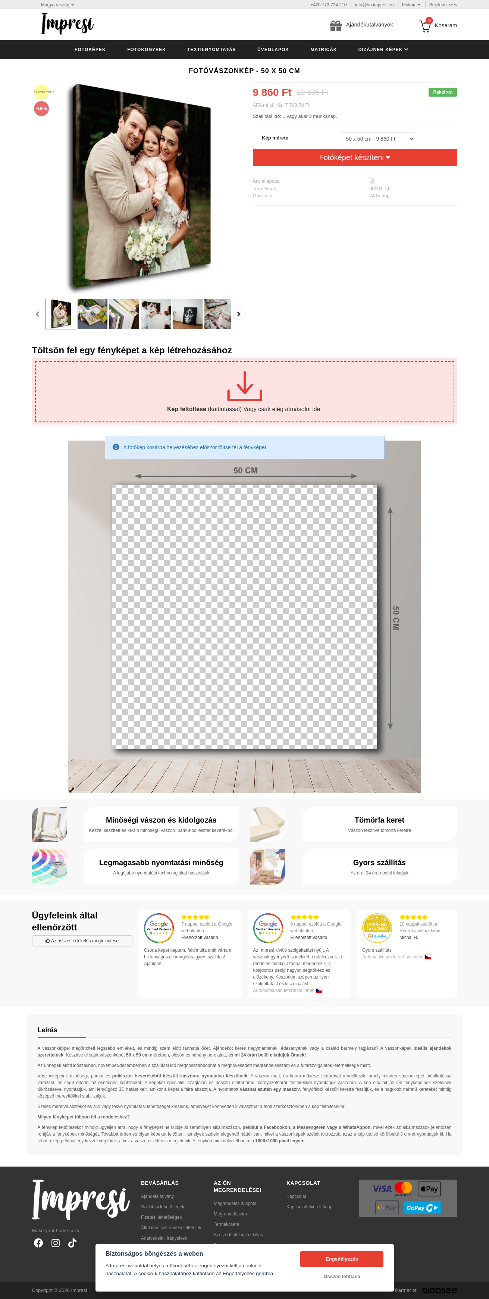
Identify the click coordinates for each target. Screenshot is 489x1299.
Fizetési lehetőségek (161, 1217)
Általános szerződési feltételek (171, 1227)
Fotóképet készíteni (355, 157)
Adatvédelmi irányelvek (164, 1238)
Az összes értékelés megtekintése (82, 940)
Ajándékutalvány (157, 1196)
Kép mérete (275, 138)
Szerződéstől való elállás (238, 1234)
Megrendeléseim (230, 1214)
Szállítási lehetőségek (162, 1206)
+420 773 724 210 (328, 4)
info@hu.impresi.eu (374, 4)
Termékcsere (226, 1224)
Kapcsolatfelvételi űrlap (309, 1206)
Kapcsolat (296, 1196)
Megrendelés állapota (235, 1203)
